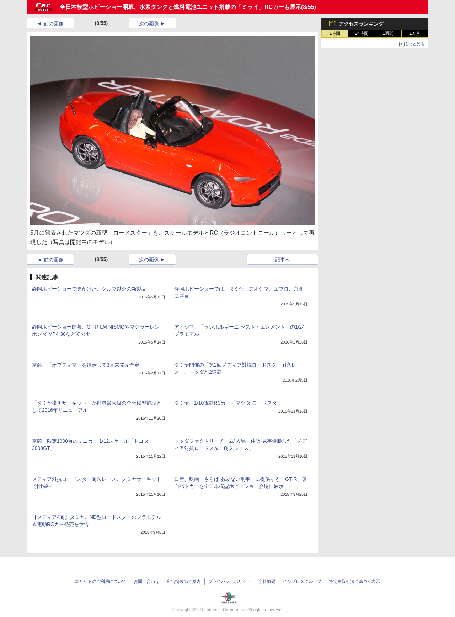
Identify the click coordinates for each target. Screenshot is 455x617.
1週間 (388, 33)
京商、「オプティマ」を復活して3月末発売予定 (85, 365)
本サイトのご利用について (100, 581)
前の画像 (54, 23)
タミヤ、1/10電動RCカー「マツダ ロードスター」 (230, 403)
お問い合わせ (146, 581)
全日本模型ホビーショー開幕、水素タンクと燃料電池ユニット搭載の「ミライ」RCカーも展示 (180, 7)
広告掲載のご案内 (184, 581)
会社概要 (266, 581)
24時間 (361, 33)
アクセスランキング (361, 24)
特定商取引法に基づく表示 (354, 581)
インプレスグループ (302, 581)
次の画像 (149, 23)
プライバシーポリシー (229, 581)
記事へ (282, 259)
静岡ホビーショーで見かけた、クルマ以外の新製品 (89, 289)
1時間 (335, 33)
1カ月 (415, 33)
